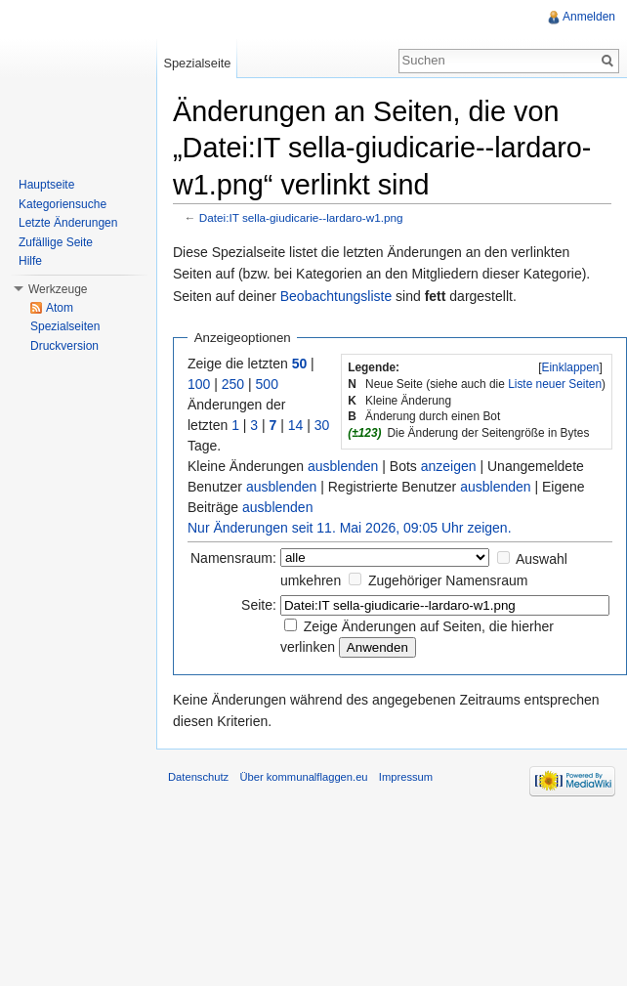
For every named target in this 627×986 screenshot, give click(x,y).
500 (267, 384)
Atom (59, 308)
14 (296, 425)
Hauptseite (46, 185)
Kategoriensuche (62, 204)
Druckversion (64, 346)
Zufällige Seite (56, 242)
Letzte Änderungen (68, 223)
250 (233, 384)
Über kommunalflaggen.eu (303, 777)
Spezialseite (196, 63)
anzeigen (449, 466)
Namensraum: (233, 558)
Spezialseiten (65, 326)
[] (570, 367)
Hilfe (30, 261)
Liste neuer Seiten (555, 384)
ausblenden (343, 466)
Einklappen (571, 367)
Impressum (406, 777)
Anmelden (589, 16)
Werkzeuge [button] (57, 289)
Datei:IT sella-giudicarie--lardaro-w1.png (301, 217)
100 (199, 384)
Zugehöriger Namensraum (447, 580)
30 (322, 425)
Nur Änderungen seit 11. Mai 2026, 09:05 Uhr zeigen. (350, 528)
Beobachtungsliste (336, 296)
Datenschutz (198, 777)
